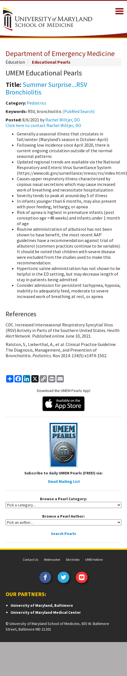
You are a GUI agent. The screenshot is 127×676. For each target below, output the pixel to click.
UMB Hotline (94, 559)
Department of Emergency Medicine (60, 53)
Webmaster (52, 559)
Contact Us (30, 559)
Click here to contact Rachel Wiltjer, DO (43, 125)
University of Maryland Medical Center (46, 612)
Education (15, 62)
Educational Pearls (51, 62)
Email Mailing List (64, 481)
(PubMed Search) (78, 111)
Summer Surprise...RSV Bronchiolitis (46, 88)
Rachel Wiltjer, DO (62, 120)
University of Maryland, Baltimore (42, 605)
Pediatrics (36, 103)
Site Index (72, 559)
